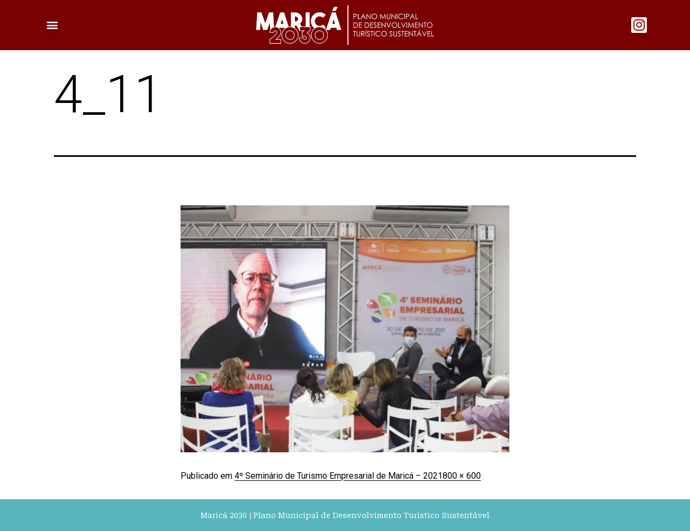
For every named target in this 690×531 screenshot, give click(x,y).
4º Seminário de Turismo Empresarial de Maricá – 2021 (338, 476)
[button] (52, 25)
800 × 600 (462, 476)
